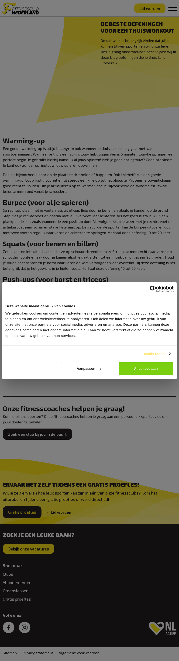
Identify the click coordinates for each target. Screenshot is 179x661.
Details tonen (153, 354)
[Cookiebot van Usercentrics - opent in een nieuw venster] (153, 288)
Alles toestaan (146, 368)
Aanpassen (89, 368)
